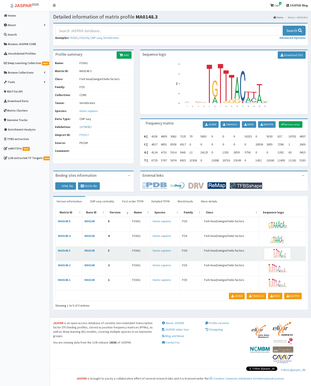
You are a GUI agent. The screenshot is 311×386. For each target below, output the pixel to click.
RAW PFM (266, 124)
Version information (69, 201)
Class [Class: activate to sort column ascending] (209, 212)
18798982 (85, 127)
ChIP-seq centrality (102, 201)
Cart (275, 4)
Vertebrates (111, 38)
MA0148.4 (64, 236)
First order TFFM (132, 201)
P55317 (84, 135)
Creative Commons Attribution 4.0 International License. (247, 378)
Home (278, 17)
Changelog (214, 329)
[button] (54, 5)
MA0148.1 (64, 280)
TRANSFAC (230, 124)
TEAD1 (74, 38)
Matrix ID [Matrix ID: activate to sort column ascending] (66, 212)
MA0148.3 (64, 250)
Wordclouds (185, 201)
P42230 (84, 38)
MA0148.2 (64, 265)
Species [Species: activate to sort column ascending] (159, 212)
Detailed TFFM (160, 201)
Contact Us (171, 342)
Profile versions (217, 323)
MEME (249, 124)
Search (294, 30)
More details (209, 201)
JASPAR (210, 124)
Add (124, 55)
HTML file (65, 186)
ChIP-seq (96, 38)
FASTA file (89, 186)
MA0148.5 (64, 221)
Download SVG (292, 55)
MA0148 (89, 221)
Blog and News (173, 336)
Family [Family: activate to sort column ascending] (188, 212)
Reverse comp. (290, 124)
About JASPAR (173, 323)
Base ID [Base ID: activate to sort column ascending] (91, 212)
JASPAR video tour (175, 329)
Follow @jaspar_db (293, 370)
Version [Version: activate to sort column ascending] (115, 212)
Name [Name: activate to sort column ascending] (138, 212)
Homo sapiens (88, 111)
